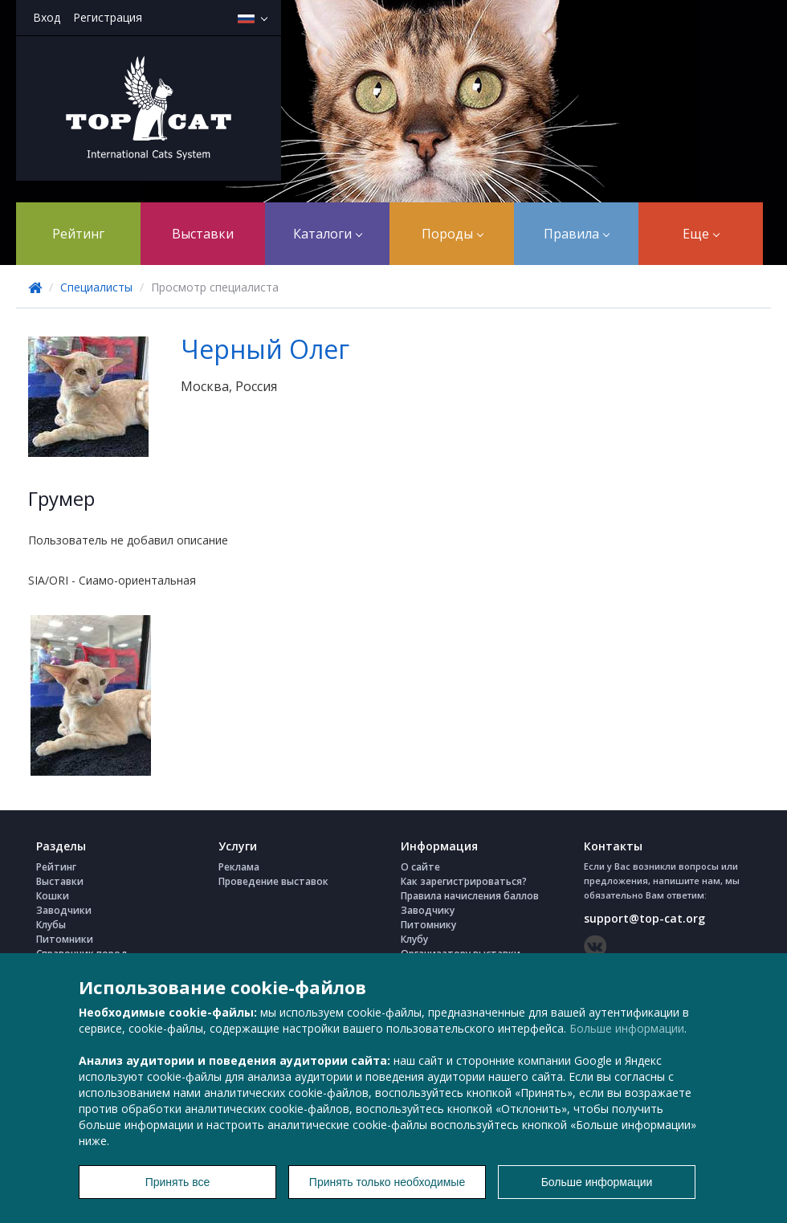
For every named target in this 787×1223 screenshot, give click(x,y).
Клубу (414, 939)
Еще (701, 234)
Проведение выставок (273, 881)
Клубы (51, 925)
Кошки (52, 896)
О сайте (420, 867)
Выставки (203, 234)
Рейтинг (78, 234)
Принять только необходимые (387, 1182)
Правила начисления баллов (470, 896)
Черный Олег (265, 349)
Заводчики (64, 910)
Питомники (64, 939)
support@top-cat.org (644, 918)
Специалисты (96, 287)
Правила (577, 234)
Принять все (177, 1182)
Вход (46, 17)
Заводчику (428, 910)
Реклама (238, 867)
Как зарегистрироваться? (464, 881)
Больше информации (626, 1028)
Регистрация (107, 17)
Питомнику (428, 925)
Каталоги (327, 234)
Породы (452, 234)
